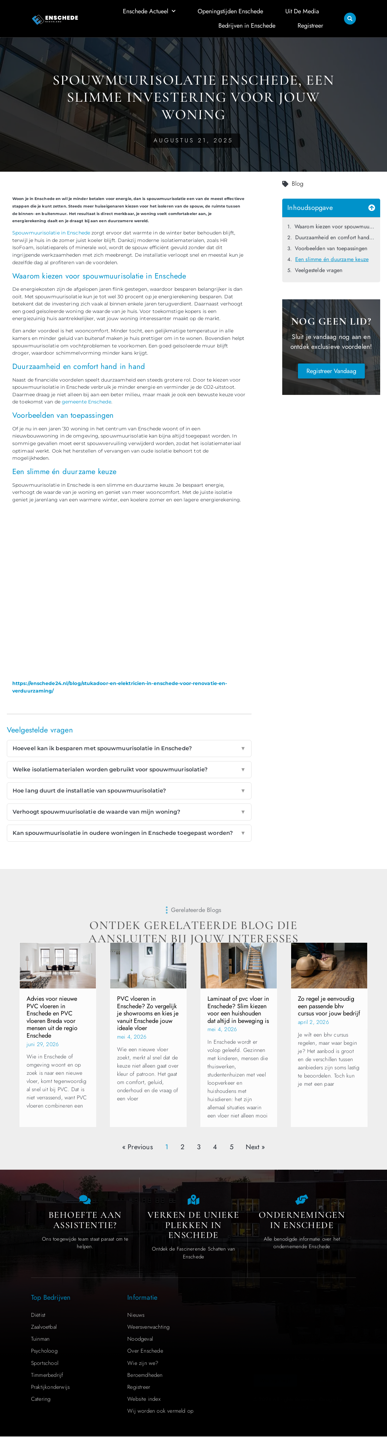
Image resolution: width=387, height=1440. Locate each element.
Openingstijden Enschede (230, 11)
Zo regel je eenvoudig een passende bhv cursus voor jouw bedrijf (329, 1006)
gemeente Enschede (86, 402)
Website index (143, 1402)
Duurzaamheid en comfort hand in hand (335, 237)
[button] (350, 19)
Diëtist (38, 1318)
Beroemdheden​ (144, 1378)
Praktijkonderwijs (50, 1390)
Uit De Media (302, 11)
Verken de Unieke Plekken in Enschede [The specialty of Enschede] (193, 1228)
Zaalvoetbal (44, 1330)
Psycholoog (44, 1354)
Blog (297, 183)
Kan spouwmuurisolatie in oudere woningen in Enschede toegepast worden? (129, 833)
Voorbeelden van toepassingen (331, 248)
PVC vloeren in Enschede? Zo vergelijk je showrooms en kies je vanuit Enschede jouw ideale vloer (147, 1013)
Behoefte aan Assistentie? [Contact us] (85, 1223)
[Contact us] (85, 1201)
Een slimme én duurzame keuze (332, 259)
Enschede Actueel (149, 11)
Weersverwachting (148, 1330)
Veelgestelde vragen (319, 270)
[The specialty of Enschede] (193, 1201)
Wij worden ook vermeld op (160, 1414)
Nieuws (135, 1318)
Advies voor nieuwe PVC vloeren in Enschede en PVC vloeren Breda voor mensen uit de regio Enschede (52, 1017)
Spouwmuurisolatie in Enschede (51, 233)
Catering (41, 1402)
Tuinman (40, 1342)
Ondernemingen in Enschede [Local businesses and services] (302, 1223)
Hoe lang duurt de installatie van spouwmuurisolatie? (129, 791)
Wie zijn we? (142, 1366)
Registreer (310, 25)
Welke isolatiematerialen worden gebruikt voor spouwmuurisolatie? (129, 770)
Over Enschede (145, 1354)
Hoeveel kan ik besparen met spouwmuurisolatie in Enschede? (129, 748)
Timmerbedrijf (47, 1378)
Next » (255, 1147)
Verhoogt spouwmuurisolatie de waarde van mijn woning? (129, 812)
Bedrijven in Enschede (246, 25)
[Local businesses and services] (302, 1201)
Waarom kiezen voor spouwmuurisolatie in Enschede (335, 226)
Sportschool (44, 1366)
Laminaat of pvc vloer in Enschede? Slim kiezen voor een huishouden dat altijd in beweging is (238, 1009)
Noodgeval (140, 1342)
